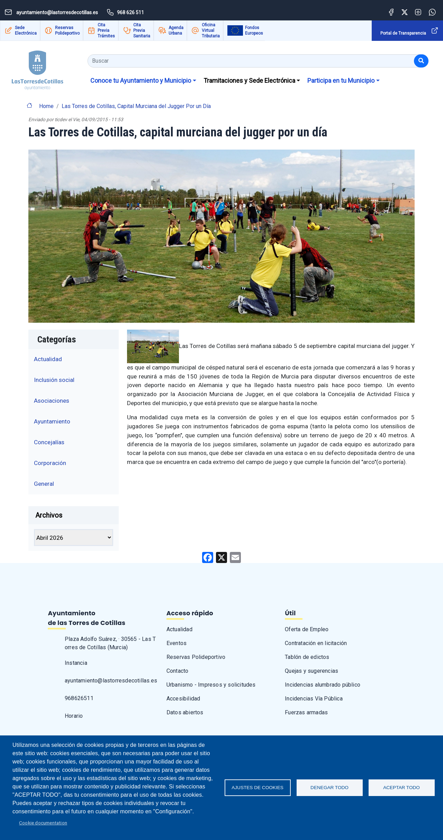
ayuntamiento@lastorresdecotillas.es (111, 680)
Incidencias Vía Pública (314, 698)
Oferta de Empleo (306, 629)
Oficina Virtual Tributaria (211, 30)
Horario (74, 716)
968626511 (79, 698)
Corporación (50, 462)
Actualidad (48, 359)
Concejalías (49, 442)
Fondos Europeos (254, 30)
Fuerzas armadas (306, 712)
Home (46, 106)
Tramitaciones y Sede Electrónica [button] (249, 80)
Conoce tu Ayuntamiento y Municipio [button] (140, 80)
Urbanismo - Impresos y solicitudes (211, 684)
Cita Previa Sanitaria (141, 30)
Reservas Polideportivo (67, 30)
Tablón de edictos (307, 657)
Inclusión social (54, 379)
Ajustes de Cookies (257, 787)
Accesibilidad (183, 698)
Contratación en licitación (316, 643)
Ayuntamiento (52, 421)
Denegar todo (329, 787)
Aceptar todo (401, 787)
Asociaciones (51, 400)
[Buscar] (421, 61)
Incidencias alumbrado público (322, 684)
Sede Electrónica (26, 30)
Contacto (177, 671)
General (44, 483)
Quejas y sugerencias (311, 671)
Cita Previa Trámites (106, 30)
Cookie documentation (43, 822)
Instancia (76, 663)
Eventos (176, 643)
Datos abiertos (185, 712)
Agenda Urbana (176, 30)
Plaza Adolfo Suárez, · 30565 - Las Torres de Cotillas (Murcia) (110, 643)
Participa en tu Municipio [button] (340, 80)
